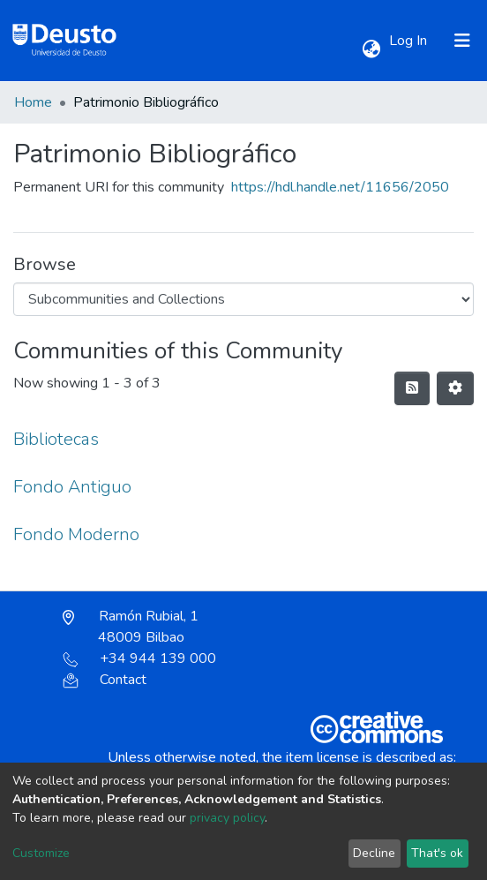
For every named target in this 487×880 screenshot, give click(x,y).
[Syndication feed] (412, 388)
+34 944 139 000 (139, 658)
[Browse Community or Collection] (243, 299)
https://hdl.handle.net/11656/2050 (340, 187)
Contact (104, 679)
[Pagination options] (455, 388)
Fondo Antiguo (72, 487)
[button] (371, 49)
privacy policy (227, 817)
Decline (374, 853)
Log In (410, 40)
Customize (41, 853)
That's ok (437, 853)
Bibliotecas (56, 439)
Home (33, 102)
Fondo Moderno (76, 534)
